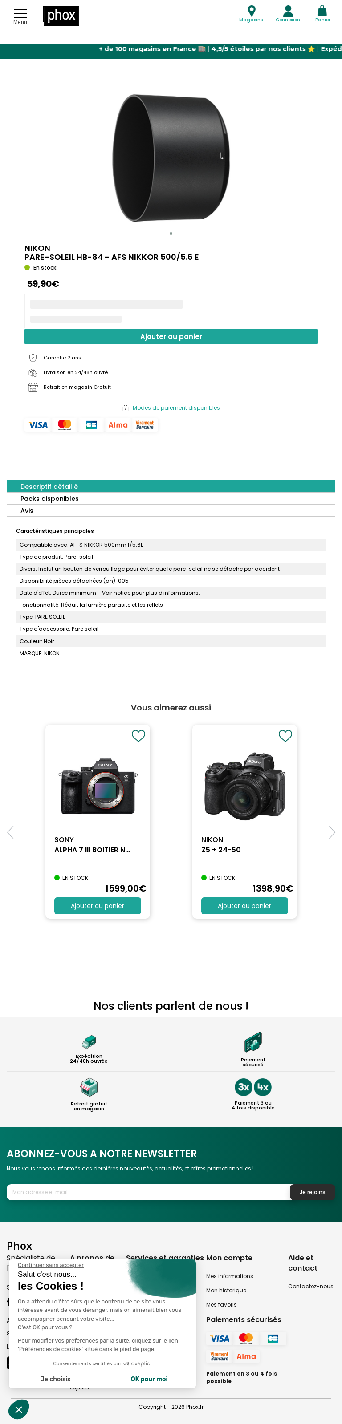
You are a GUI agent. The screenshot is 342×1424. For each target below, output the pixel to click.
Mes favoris (221, 1304)
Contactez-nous (311, 1286)
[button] (171, 233)
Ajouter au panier (171, 336)
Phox (19, 1245)
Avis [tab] (26, 510)
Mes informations (229, 1276)
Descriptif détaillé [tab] (49, 486)
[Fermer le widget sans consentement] (50, 1265)
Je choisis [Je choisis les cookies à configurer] (56, 1379)
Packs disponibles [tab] (49, 498)
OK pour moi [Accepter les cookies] (149, 1379)
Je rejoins (313, 1192)
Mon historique (226, 1290)
